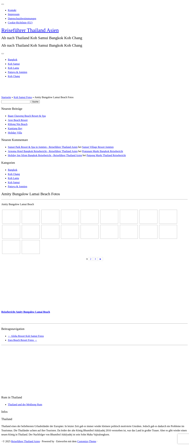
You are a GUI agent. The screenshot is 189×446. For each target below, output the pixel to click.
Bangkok (12, 59)
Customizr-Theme (86, 441)
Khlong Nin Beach (17, 124)
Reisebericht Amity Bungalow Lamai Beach (25, 311)
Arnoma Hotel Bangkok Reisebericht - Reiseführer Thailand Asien (43, 151)
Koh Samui (14, 63)
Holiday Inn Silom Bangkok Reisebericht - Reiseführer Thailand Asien (45, 155)
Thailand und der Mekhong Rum (25, 404)
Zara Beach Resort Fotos (22, 340)
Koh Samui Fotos (23, 97)
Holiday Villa (15, 132)
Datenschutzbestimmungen (22, 18)
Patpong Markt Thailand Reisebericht (106, 155)
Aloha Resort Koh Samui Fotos (26, 336)
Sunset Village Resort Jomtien (98, 147)
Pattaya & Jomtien (17, 72)
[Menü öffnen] (2, 53)
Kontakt (12, 10)
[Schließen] (2, 4)
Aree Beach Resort (18, 120)
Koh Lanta (13, 68)
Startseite (6, 97)
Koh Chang (14, 76)
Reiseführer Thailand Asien (30, 30)
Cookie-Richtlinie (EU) (20, 22)
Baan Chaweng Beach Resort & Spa (27, 115)
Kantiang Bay (15, 128)
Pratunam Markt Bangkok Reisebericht (102, 151)
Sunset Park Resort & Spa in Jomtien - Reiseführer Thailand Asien (42, 147)
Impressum (13, 14)
